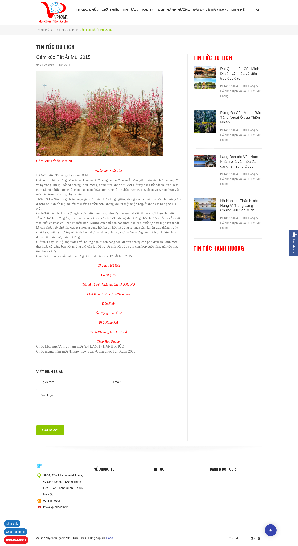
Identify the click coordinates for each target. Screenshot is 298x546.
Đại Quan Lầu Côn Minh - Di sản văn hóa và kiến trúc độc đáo (240, 73)
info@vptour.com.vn (55, 507)
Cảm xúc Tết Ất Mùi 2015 (63, 57)
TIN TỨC (130, 10)
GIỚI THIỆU (110, 10)
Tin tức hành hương (219, 248)
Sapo (109, 538)
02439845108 (52, 500)
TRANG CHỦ (87, 10)
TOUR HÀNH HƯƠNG (173, 10)
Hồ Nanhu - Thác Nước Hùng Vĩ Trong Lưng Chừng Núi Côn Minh (239, 205)
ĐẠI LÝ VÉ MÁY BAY (210, 10)
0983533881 (16, 540)
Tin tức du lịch (213, 58)
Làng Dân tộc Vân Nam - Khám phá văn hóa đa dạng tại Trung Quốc (240, 161)
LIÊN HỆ (237, 10)
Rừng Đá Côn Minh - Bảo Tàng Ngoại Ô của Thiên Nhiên (240, 117)
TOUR (147, 10)
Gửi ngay (50, 430)
